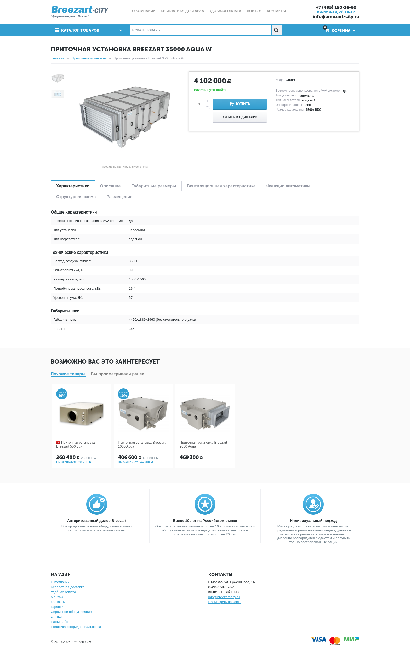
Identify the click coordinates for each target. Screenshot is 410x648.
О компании (60, 582)
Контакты (58, 602)
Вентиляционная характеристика (221, 186)
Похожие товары (68, 374)
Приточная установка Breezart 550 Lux (75, 444)
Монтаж (57, 597)
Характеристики (72, 186)
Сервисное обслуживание (71, 612)
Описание (110, 186)
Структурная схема (76, 196)
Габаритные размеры (153, 186)
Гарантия (58, 607)
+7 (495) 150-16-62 (336, 7)
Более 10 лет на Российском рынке (205, 521)
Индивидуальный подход (313, 521)
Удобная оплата (63, 592)
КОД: (279, 80)
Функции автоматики (288, 186)
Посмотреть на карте (224, 602)
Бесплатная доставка (67, 587)
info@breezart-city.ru (336, 16)
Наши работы (61, 622)
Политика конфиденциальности (76, 627)
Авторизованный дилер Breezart (96, 521)
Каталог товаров (80, 30)
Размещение (119, 196)
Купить (243, 104)
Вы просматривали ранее (117, 374)
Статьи (56, 617)
